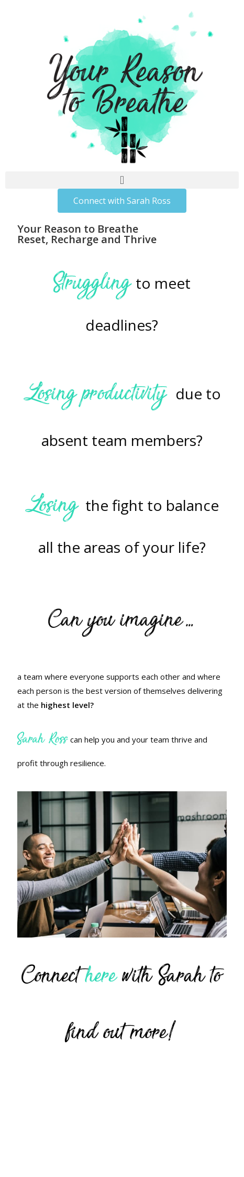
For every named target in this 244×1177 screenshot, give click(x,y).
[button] (122, 180)
